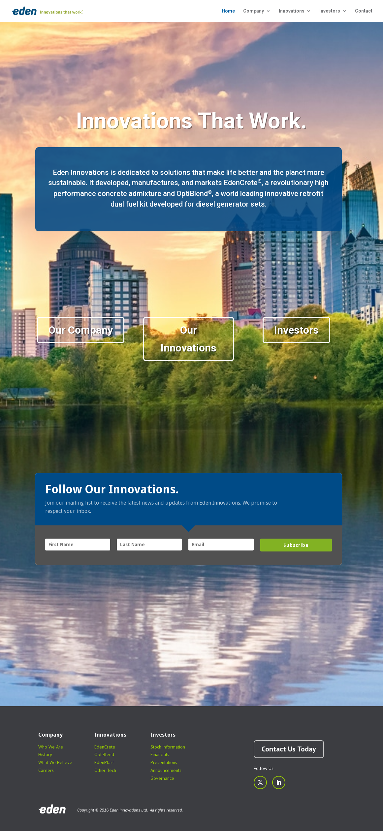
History (45, 754)
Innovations (291, 11)
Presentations (163, 762)
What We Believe (55, 762)
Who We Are (50, 747)
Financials (159, 754)
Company (253, 11)
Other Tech (105, 770)
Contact (363, 11)
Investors (329, 11)
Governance (162, 778)
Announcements (165, 770)
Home (228, 11)
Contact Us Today (289, 748)
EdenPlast (104, 762)
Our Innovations (188, 339)
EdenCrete (104, 747)
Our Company (80, 330)
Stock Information (167, 747)
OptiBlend (104, 754)
